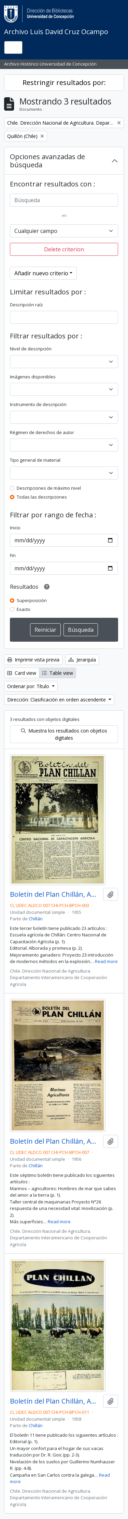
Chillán (36, 919)
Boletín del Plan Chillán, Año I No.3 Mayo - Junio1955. (55, 894)
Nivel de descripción (31, 349)
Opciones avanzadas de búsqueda (47, 160)
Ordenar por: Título (29, 686)
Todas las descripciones (42, 497)
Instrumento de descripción (38, 404)
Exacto (23, 609)
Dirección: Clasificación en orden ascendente (57, 699)
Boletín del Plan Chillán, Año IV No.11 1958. (55, 1401)
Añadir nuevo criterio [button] (41, 273)
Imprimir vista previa (33, 659)
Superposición (32, 600)
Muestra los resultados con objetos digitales (64, 734)
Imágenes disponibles (33, 377)
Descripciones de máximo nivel (49, 488)
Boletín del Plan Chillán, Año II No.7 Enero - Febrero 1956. (55, 1141)
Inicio (15, 528)
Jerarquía (82, 659)
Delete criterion (64, 249)
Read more (106, 961)
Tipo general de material (35, 460)
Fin (13, 555)
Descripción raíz (26, 305)
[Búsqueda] (64, 200)
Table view (57, 673)
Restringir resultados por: (64, 82)
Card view (21, 673)
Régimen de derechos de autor (42, 432)
